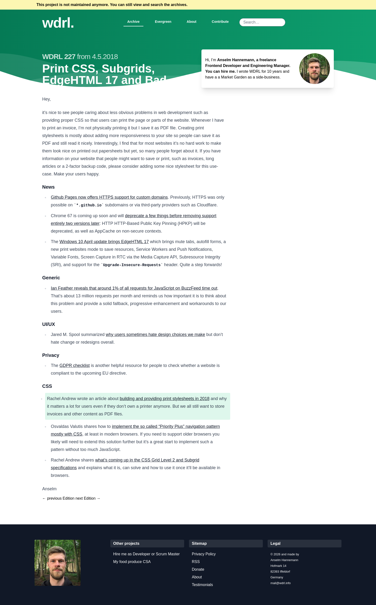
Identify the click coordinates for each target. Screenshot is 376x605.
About (191, 22)
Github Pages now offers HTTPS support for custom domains (109, 197)
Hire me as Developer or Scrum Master (146, 554)
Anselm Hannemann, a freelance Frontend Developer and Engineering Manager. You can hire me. (247, 65)
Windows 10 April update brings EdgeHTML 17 (104, 241)
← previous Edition (58, 498)
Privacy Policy (204, 554)
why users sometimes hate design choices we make (155, 334)
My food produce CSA (132, 562)
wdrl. (58, 23)
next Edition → (88, 498)
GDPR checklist (74, 365)
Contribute (220, 22)
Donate (198, 569)
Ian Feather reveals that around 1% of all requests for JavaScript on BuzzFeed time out (134, 288)
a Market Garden (232, 77)
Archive (133, 22)
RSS (196, 562)
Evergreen (163, 22)
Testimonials (202, 585)
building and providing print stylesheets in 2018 (164, 398)
